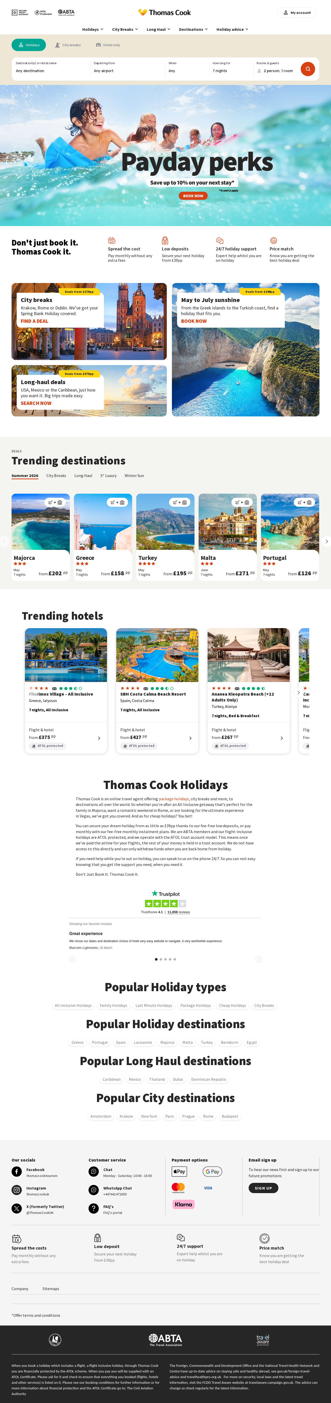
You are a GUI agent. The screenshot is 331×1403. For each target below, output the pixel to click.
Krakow (126, 1116)
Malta (187, 1042)
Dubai (178, 1079)
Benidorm (229, 1042)
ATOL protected (47, 746)
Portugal (100, 1042)
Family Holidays (113, 1005)
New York (149, 1116)
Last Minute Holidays (153, 1005)
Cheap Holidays (232, 1005)
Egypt (252, 1042)
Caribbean (112, 1079)
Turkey (207, 1042)
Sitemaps (51, 1288)
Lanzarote (143, 1042)
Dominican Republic (208, 1079)
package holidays (174, 798)
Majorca (167, 1042)
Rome (208, 1116)
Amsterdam (101, 1116)
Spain (121, 1042)
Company (20, 1288)
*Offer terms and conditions (36, 1315)
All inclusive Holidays (73, 1005)
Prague (188, 1116)
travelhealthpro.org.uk (204, 1377)
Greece (78, 1042)
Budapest (230, 1116)
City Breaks (264, 1005)
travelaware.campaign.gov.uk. (271, 1382)
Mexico (135, 1079)
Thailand (157, 1079)
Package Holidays (195, 1005)
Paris (169, 1116)
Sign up (263, 1188)
